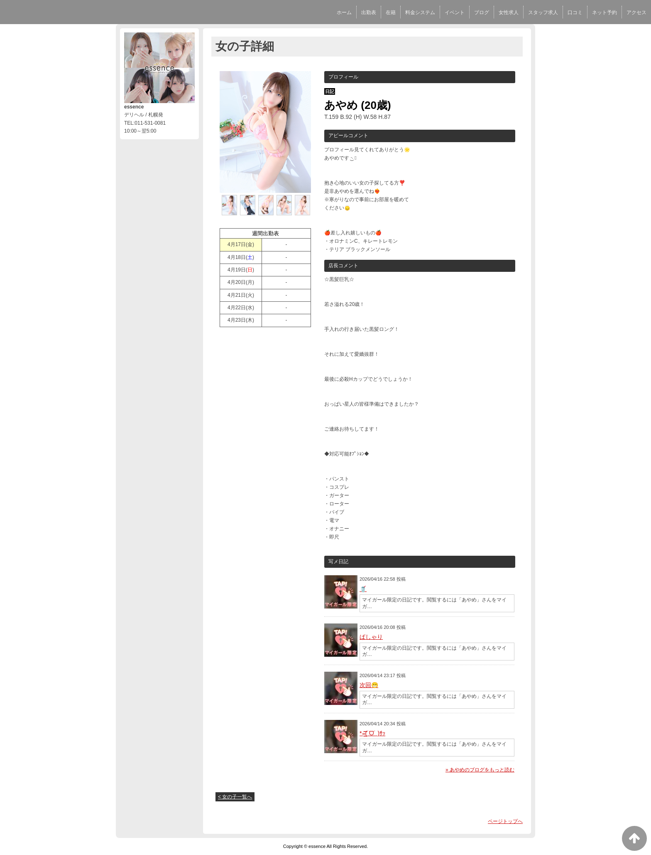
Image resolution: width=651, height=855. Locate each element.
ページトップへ (505, 821)
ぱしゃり (371, 636)
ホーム (344, 12)
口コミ (575, 12)
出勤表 (368, 12)
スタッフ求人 (543, 12)
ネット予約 (604, 12)
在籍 (391, 12)
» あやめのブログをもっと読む (479, 770)
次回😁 (369, 685)
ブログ (481, 12)
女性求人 (509, 12)
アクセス (636, 12)
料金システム (420, 12)
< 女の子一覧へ (235, 797)
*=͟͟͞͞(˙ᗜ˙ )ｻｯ (372, 733)
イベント (455, 12)
